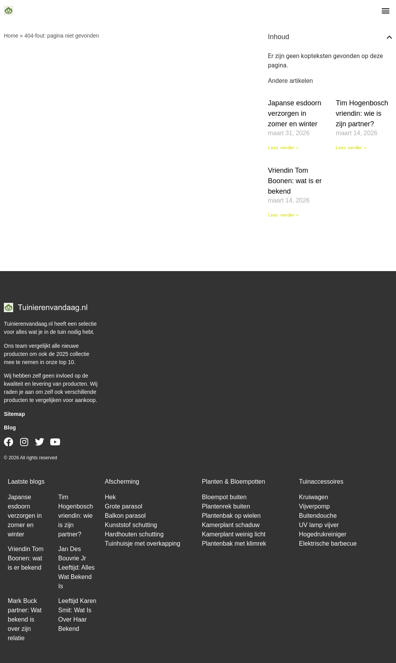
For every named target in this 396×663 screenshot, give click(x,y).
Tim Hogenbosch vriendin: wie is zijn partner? (362, 113)
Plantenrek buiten (226, 506)
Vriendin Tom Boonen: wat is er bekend (295, 181)
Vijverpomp (314, 506)
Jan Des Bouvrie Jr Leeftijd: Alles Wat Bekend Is (76, 567)
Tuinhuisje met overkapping (142, 543)
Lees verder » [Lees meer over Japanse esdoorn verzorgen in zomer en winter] (283, 147)
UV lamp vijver (319, 525)
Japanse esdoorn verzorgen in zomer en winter (294, 113)
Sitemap (14, 414)
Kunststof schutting (131, 525)
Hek (110, 497)
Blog (10, 427)
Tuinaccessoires (321, 481)
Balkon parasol (125, 515)
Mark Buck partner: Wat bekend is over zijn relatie (24, 619)
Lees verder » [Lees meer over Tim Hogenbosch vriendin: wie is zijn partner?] (351, 147)
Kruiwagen (313, 497)
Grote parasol (123, 506)
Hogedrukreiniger (322, 534)
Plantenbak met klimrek (234, 543)
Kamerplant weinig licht (234, 534)
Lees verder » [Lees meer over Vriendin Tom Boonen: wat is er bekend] (283, 215)
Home (11, 36)
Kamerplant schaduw (230, 525)
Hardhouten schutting (134, 534)
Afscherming (122, 481)
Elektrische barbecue (328, 543)
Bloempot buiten (224, 497)
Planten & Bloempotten (233, 481)
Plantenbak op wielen (231, 515)
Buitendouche (318, 515)
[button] (385, 10)
